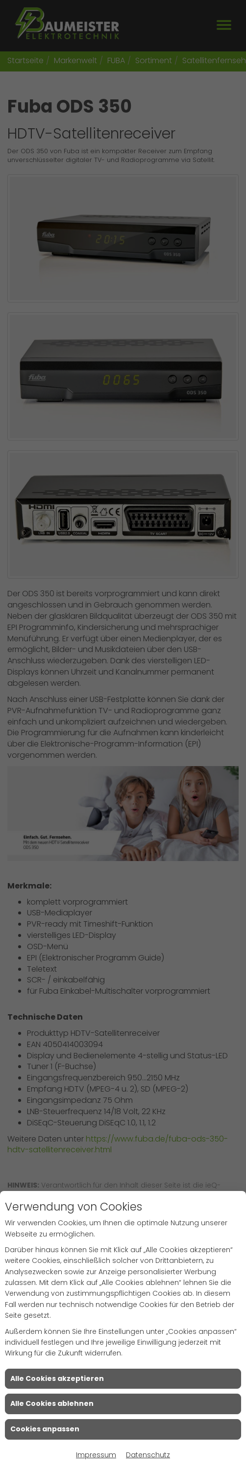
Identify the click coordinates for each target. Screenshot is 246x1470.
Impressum (96, 1455)
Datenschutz (148, 1455)
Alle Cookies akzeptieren (57, 1378)
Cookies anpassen (44, 1429)
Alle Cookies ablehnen (52, 1403)
